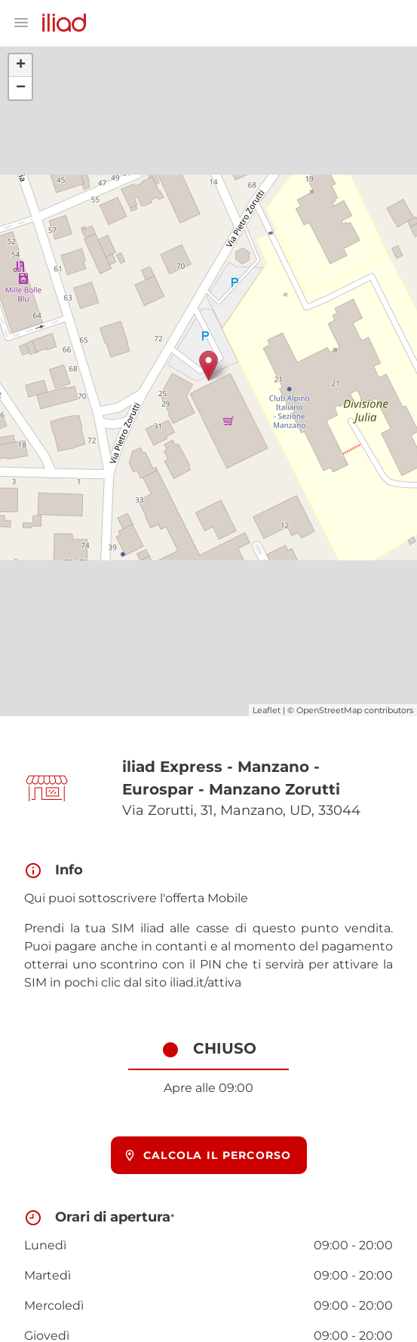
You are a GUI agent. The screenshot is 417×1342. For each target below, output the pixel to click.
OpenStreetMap (329, 710)
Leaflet (267, 710)
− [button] (21, 88)
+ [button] (21, 65)
